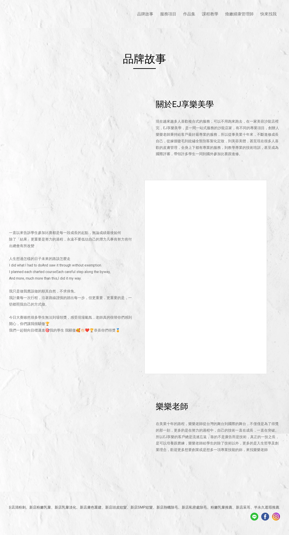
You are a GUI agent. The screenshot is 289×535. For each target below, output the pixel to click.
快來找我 (268, 14)
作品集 (189, 14)
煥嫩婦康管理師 (239, 14)
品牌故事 (145, 14)
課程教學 (210, 14)
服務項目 (168, 14)
